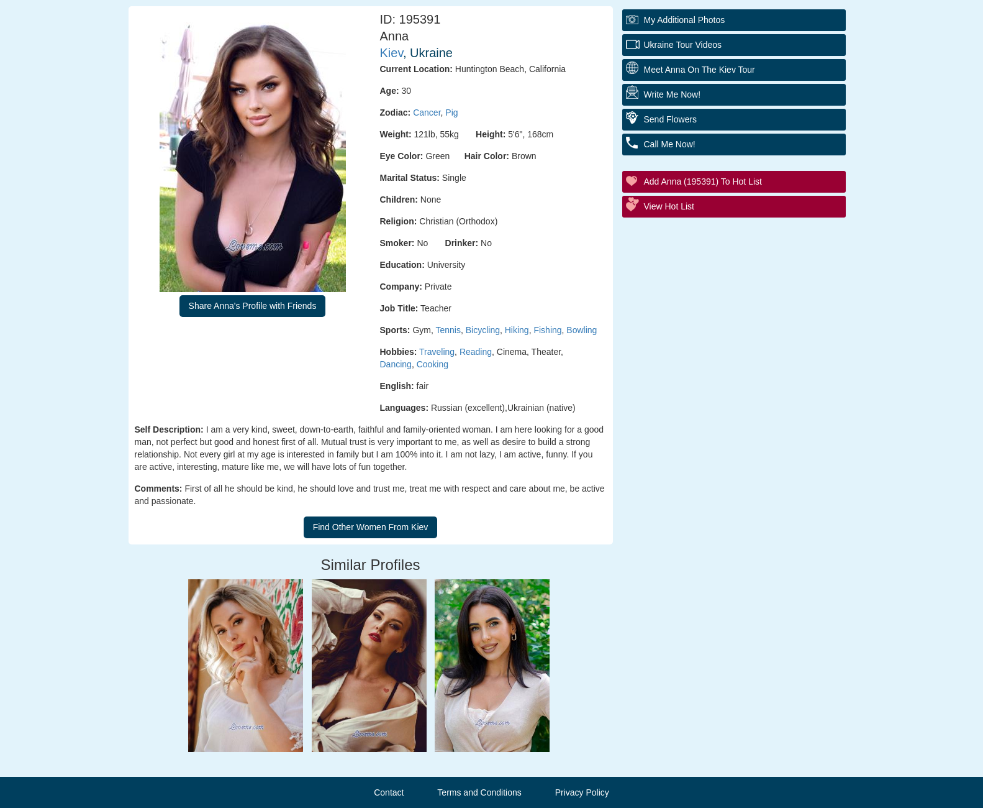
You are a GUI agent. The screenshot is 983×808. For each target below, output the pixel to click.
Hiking (517, 330)
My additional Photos (684, 20)
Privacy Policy (582, 792)
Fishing (547, 330)
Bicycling (483, 330)
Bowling (581, 330)
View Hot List (669, 206)
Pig (451, 112)
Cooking (432, 364)
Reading (476, 352)
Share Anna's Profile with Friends (253, 306)
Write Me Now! (672, 94)
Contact (389, 792)
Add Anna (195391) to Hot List (703, 181)
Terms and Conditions (479, 792)
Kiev (391, 53)
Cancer (426, 112)
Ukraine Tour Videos (683, 45)
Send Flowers (670, 119)
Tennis (447, 330)
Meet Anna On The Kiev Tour (699, 70)
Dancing (396, 364)
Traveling (437, 352)
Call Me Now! (669, 144)
